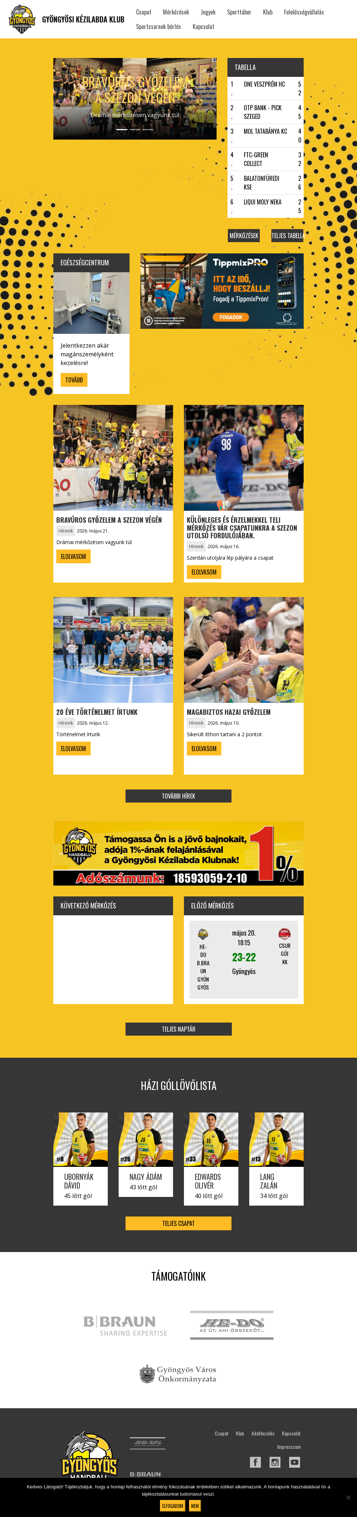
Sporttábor (239, 12)
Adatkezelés (263, 1433)
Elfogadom (172, 1505)
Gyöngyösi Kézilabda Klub (83, 19)
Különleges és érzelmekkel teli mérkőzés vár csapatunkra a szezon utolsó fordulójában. (242, 527)
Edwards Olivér (208, 1181)
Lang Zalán (268, 1181)
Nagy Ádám (146, 1176)
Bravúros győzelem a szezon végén (135, 89)
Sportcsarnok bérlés (158, 26)
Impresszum (289, 1446)
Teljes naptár (179, 1029)
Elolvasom (73, 556)
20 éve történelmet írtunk (97, 712)
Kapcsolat (203, 26)
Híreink (65, 531)
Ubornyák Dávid (79, 1181)
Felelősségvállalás (304, 12)
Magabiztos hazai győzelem (229, 712)
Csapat (143, 12)
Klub (267, 12)
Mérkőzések (176, 12)
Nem (195, 1505)
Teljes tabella (287, 235)
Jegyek (208, 12)
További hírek (178, 796)
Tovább (74, 380)
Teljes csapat (178, 1223)
